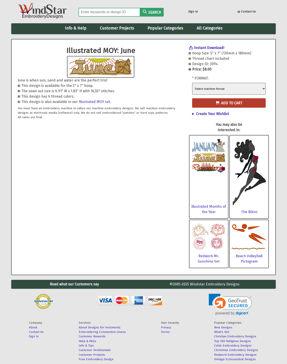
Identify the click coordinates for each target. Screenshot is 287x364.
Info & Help (75, 28)
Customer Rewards (92, 336)
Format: (202, 78)
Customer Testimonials (95, 350)
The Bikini (249, 212)
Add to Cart (229, 103)
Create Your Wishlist (212, 114)
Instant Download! (209, 48)
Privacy (166, 327)
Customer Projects (117, 28)
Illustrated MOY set (94, 102)
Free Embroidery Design (96, 359)
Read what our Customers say (74, 284)
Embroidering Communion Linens (102, 332)
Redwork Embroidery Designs (235, 355)
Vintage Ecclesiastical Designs (235, 359)
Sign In (193, 11)
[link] (230, 304)
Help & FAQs (87, 341)
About (33, 327)
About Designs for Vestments (99, 327)
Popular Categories (165, 28)
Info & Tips (86, 345)
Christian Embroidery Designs (235, 336)
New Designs (223, 327)
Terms (165, 332)
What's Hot (221, 332)
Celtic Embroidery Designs (233, 345)
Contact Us (246, 12)
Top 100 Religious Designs (232, 341)
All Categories (209, 28)
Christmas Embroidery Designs (236, 350)
